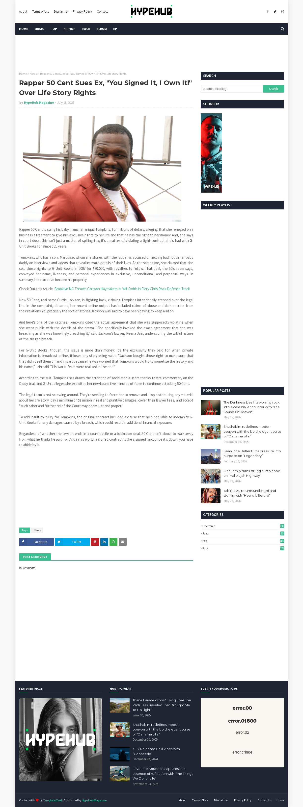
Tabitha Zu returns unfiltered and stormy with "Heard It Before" (249, 493)
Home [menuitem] (23, 29)
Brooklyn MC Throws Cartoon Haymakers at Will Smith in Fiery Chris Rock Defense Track (122, 288)
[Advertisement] (242, 344)
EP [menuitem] (115, 29)
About (23, 11)
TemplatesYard (52, 800)
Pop (243, 541)
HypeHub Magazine (39, 103)
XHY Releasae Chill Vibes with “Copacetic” (156, 751)
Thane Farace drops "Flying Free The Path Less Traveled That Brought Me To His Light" (162, 705)
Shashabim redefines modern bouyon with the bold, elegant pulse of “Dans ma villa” (252, 431)
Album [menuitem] (102, 29)
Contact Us (265, 800)
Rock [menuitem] (86, 29)
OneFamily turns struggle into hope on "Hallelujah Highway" (251, 473)
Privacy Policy (82, 11)
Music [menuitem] (39, 29)
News (33, 74)
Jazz (243, 533)
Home (23, 74)
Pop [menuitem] (54, 29)
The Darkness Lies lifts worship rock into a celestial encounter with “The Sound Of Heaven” (251, 407)
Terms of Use (40, 11)
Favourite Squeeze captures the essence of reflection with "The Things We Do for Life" (163, 773)
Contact (102, 11)
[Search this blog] (232, 89)
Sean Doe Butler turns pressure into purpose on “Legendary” (252, 453)
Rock (243, 548)
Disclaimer (61, 11)
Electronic (243, 526)
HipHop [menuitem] (69, 29)
